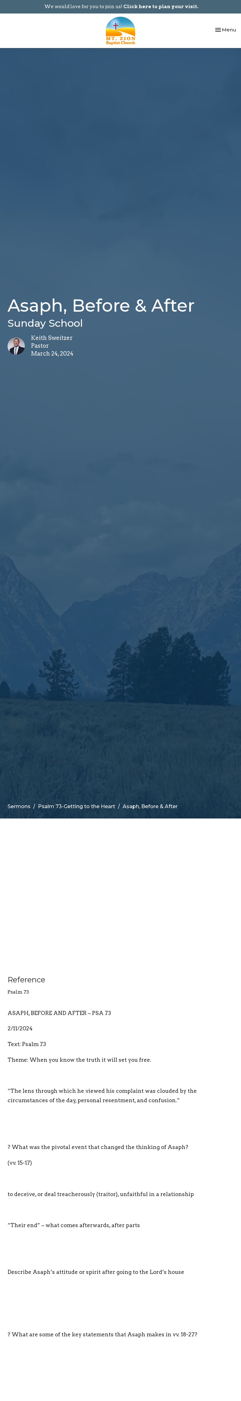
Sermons (19, 806)
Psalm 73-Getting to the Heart (76, 806)
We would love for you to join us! (121, 6)
